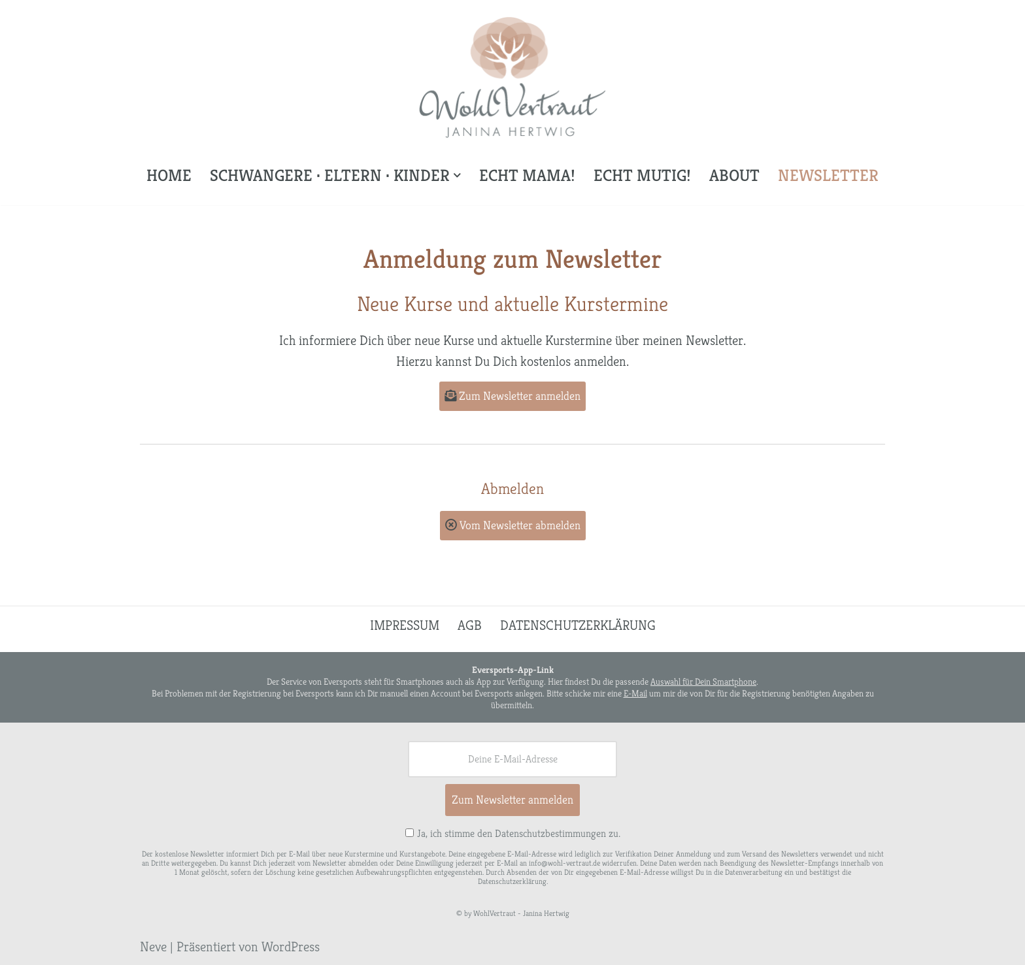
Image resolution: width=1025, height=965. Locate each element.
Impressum (404, 625)
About (734, 175)
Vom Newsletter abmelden (512, 524)
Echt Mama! (527, 175)
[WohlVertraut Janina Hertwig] (512, 78)
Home (169, 175)
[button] (457, 175)
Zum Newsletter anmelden (512, 395)
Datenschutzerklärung (578, 625)
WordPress (290, 946)
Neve (153, 946)
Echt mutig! (642, 175)
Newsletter (828, 175)
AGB (470, 625)
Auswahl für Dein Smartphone (703, 681)
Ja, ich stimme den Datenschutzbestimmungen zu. (518, 833)
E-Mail (635, 693)
